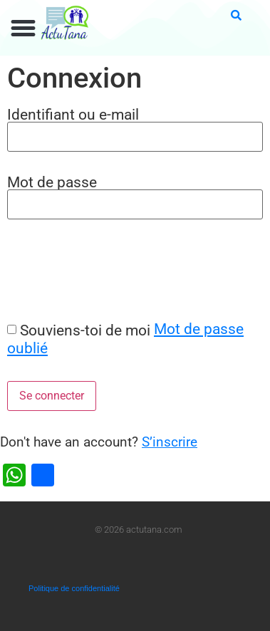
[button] (23, 28)
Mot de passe (52, 181)
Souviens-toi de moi (85, 330)
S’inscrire (169, 442)
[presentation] (108, 270)
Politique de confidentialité (74, 588)
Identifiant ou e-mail (73, 114)
